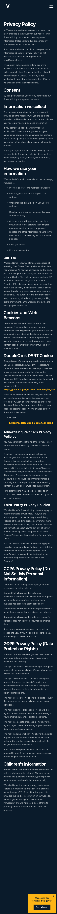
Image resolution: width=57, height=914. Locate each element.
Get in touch (42, 907)
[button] (50, 6)
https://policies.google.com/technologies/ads (29, 389)
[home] (7, 6)
